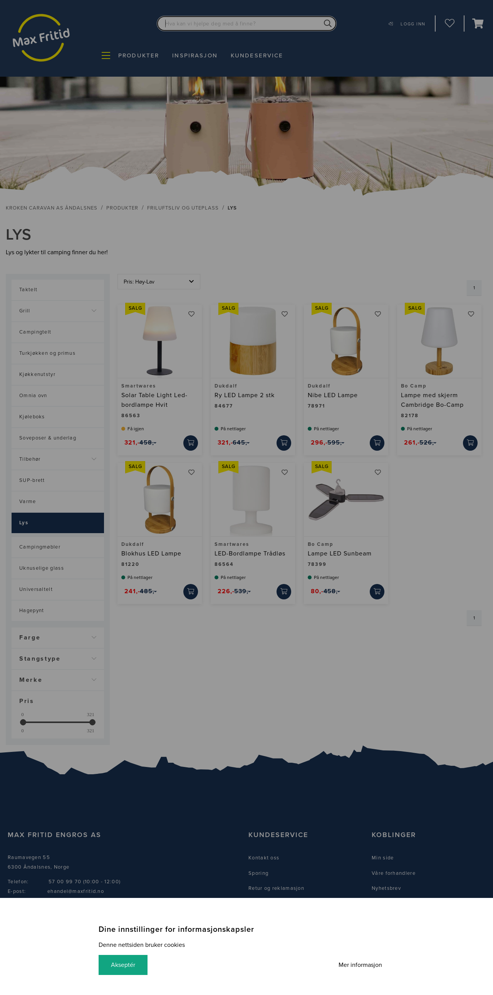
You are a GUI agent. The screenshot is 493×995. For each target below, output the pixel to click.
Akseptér (123, 965)
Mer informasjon (360, 965)
